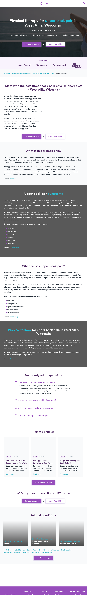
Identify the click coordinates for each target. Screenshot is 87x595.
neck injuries (38, 552)
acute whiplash (54, 550)
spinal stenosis (20, 550)
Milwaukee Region (23, 73)
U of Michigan (14, 317)
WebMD (13, 179)
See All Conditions (44, 558)
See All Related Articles (44, 482)
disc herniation (67, 550)
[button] (5, 3)
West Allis (35, 73)
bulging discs (32, 550)
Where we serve (10, 73)
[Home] (44, 3)
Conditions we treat (47, 73)
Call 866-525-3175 (32, 44)
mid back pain (8, 550)
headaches (48, 552)
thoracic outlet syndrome (12, 552)
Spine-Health (14, 247)
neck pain (43, 550)
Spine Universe (15, 359)
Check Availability (55, 44)
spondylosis (28, 552)
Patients (8, 456)
